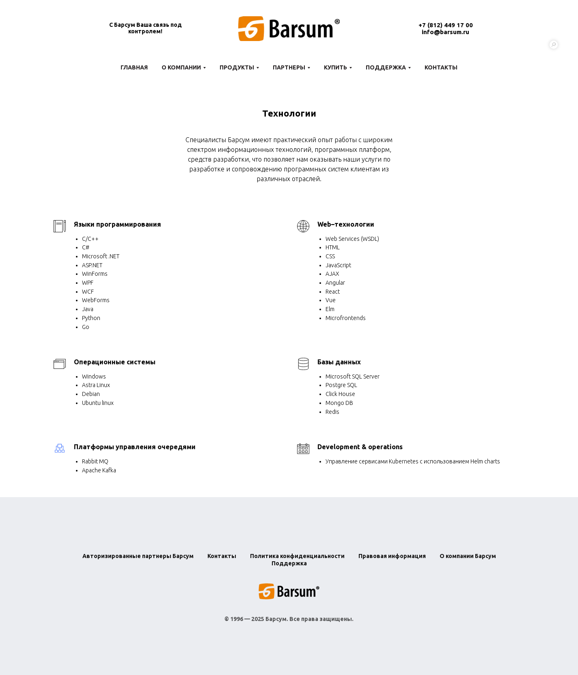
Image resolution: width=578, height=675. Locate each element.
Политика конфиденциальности (297, 556)
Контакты (441, 67)
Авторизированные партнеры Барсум (138, 556)
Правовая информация (392, 556)
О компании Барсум (468, 556)
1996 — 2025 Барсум (258, 619)
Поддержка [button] (386, 67)
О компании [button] (181, 67)
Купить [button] (335, 67)
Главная (134, 67)
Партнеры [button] (289, 67)
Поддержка (289, 563)
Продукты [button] (237, 67)
